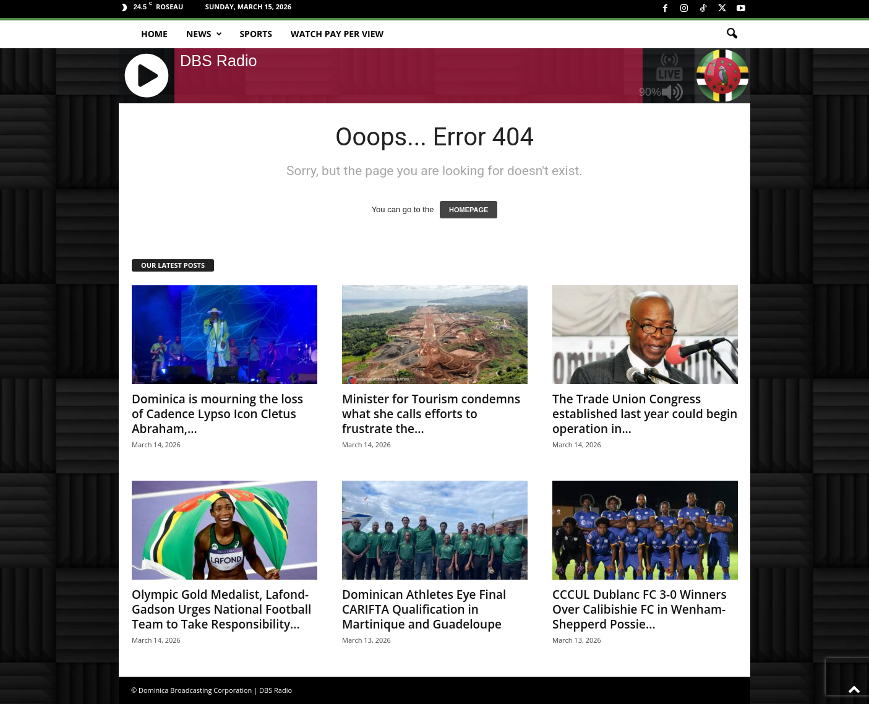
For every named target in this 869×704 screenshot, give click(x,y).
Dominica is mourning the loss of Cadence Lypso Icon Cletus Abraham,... (217, 414)
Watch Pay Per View (337, 34)
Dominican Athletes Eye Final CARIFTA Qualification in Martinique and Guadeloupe (424, 609)
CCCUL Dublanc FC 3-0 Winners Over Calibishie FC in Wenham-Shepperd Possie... (639, 609)
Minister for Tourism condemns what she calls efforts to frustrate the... (431, 414)
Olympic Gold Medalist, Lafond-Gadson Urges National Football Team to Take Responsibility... (221, 609)
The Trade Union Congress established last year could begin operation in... (644, 414)
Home (154, 34)
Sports (255, 34)
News (204, 34)
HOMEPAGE (468, 209)
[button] (731, 34)
